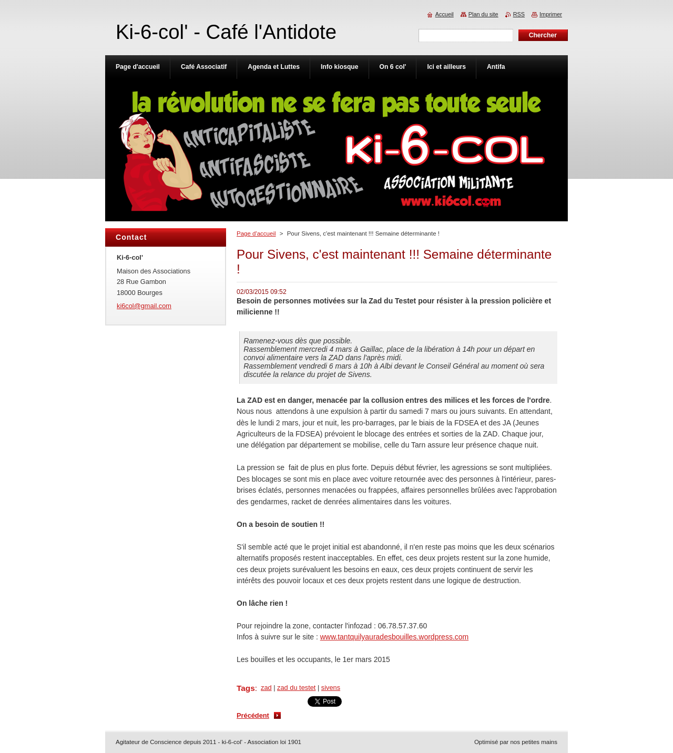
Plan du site (483, 14)
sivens (330, 687)
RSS (519, 14)
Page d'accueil (256, 233)
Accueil (444, 14)
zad (266, 687)
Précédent (253, 715)
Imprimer (550, 14)
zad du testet (296, 687)
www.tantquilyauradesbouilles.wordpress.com (394, 637)
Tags (246, 688)
